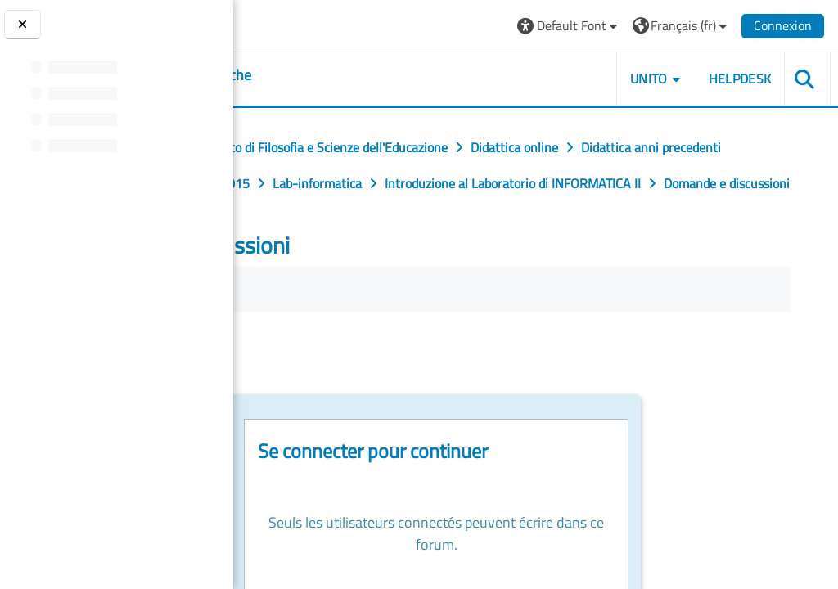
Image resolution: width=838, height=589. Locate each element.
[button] (569, 25)
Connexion (784, 25)
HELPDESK (740, 78)
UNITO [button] (650, 78)
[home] (335, 75)
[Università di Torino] (297, 24)
